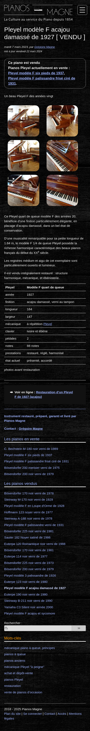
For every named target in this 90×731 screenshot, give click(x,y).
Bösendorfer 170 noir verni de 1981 (29, 550)
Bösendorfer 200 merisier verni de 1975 (32, 467)
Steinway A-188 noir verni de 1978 (28, 518)
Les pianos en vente (21, 439)
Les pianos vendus (20, 483)
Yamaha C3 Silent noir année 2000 (28, 607)
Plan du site (12, 713)
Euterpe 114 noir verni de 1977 (26, 556)
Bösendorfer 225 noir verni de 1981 (29, 531)
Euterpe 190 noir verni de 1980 (26, 594)
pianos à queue (15, 654)
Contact (49, 713)
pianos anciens (14, 660)
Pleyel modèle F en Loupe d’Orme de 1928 (34, 506)
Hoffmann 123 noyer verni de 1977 (28, 512)
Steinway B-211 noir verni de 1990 (28, 600)
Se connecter (32, 713)
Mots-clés (12, 638)
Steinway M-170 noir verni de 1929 (28, 499)
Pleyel (47, 324)
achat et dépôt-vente (18, 673)
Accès (62, 713)
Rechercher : (13, 623)
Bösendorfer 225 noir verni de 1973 (29, 563)
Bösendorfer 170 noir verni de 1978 (29, 493)
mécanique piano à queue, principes (29, 648)
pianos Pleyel (13, 679)
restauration (12, 686)
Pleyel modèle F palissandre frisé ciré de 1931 (36, 461)
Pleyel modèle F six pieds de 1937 (36, 73)
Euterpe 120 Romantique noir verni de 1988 (34, 544)
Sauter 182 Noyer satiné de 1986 (27, 537)
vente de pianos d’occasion (23, 692)
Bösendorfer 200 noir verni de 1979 (29, 474)
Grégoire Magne (44, 46)
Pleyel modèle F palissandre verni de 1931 (34, 525)
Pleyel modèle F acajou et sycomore (29, 613)
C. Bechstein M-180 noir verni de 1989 (31, 449)
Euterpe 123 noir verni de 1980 (26, 581)
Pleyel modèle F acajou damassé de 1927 (35, 588)
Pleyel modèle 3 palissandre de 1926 (30, 575)
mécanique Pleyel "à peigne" (24, 667)
